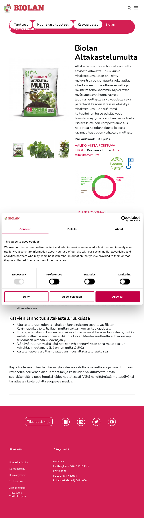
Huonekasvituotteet (53, 24)
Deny (26, 296)
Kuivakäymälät (17, 475)
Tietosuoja (15, 492)
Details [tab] (72, 228)
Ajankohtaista (17, 487)
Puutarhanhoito (18, 462)
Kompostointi (17, 468)
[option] (39, 89)
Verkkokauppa (17, 496)
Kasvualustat (88, 24)
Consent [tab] (25, 228)
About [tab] (119, 228)
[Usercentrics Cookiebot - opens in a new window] (124, 218)
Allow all (117, 296)
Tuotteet (21, 24)
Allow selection (72, 296)
